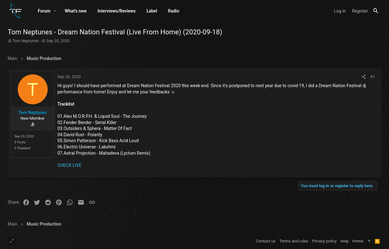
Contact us (266, 241)
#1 (372, 77)
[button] (55, 11)
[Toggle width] (12, 241)
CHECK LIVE (70, 166)
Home (358, 241)
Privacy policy (324, 241)
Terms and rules (293, 241)
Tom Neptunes (25, 41)
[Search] (375, 11)
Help (344, 241)
